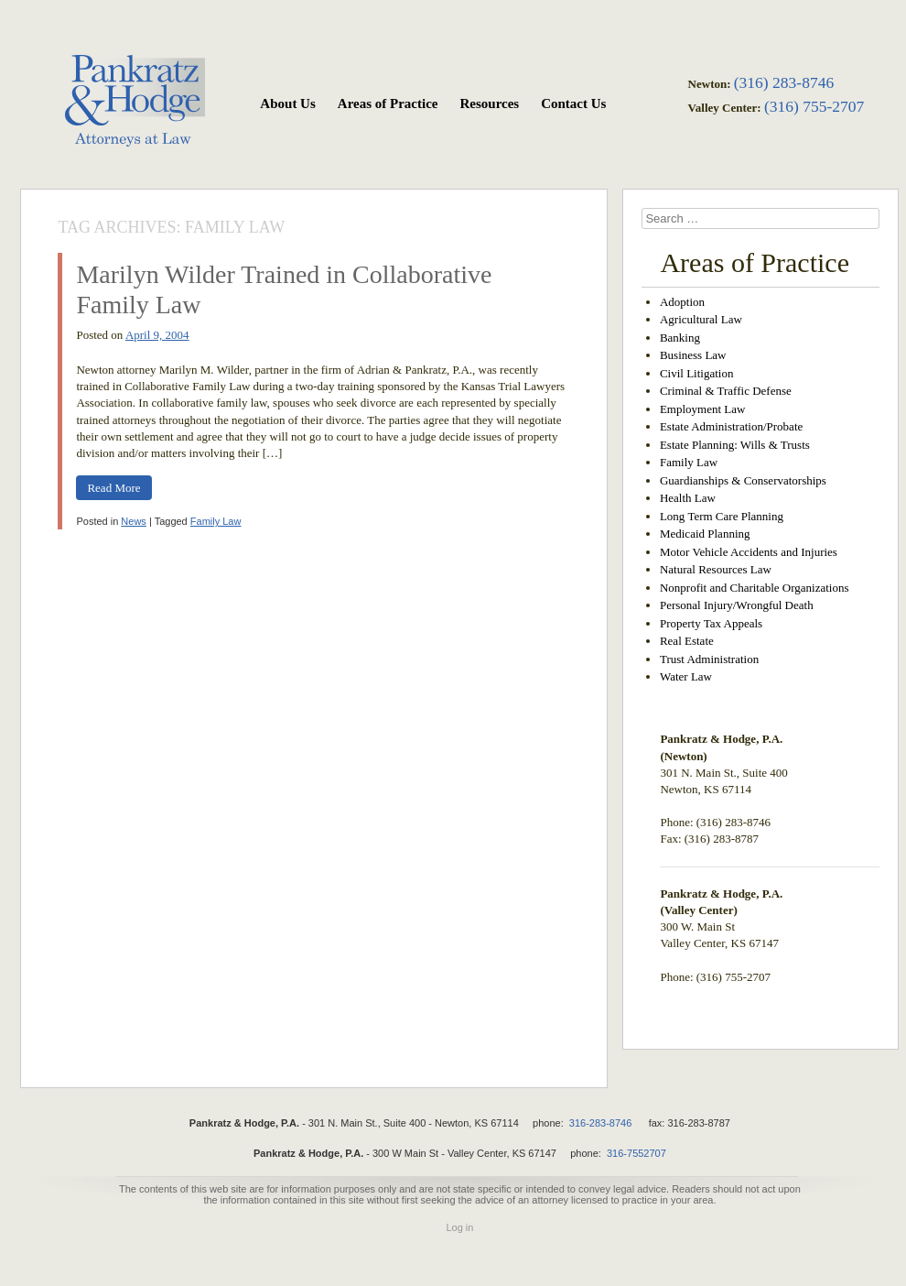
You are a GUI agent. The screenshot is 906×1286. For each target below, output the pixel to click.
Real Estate (687, 641)
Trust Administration (709, 659)
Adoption (682, 302)
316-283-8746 (600, 1122)
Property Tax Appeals (711, 623)
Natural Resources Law (715, 569)
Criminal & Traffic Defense (726, 391)
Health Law (688, 498)
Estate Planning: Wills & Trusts (735, 445)
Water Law (686, 676)
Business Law (693, 355)
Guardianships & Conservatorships (743, 480)
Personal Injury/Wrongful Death (737, 605)
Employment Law (703, 409)
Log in (459, 1227)
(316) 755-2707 (814, 106)
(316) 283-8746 (784, 82)
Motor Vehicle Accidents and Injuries (748, 552)
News (133, 521)
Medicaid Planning (705, 533)
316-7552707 (636, 1153)
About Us (287, 103)
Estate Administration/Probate (731, 426)
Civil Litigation (697, 373)
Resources (489, 103)
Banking (680, 337)
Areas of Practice (388, 103)
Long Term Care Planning (721, 516)
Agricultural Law (701, 319)
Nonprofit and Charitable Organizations (754, 587)
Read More (113, 488)
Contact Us (573, 103)
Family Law (216, 521)
